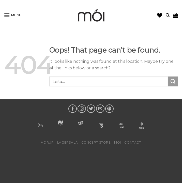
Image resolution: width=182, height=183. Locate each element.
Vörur (47, 142)
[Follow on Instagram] (82, 108)
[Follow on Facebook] (72, 108)
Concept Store (96, 142)
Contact (132, 142)
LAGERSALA (67, 142)
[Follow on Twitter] (91, 108)
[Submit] (173, 81)
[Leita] (168, 15)
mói (117, 142)
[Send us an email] (100, 108)
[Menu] (13, 15)
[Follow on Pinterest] (109, 108)
